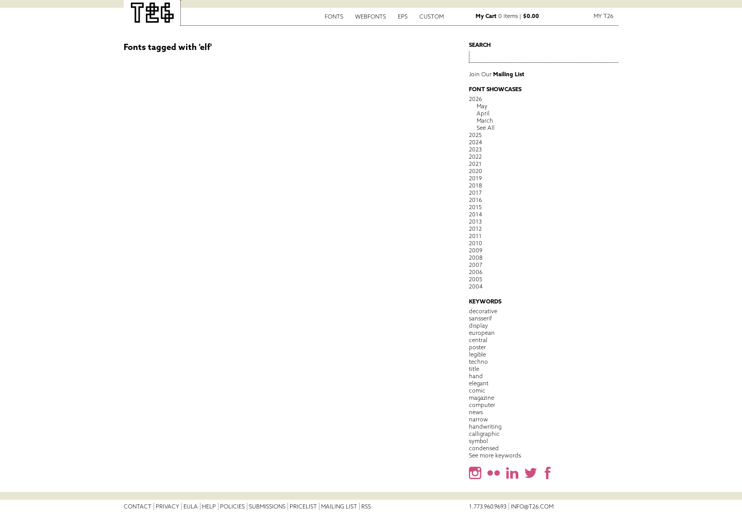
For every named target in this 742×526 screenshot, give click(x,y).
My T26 (603, 16)
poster (477, 347)
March (485, 120)
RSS (366, 506)
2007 (475, 264)
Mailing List (339, 506)
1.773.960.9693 (488, 506)
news (476, 412)
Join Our (497, 74)
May (482, 106)
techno (478, 361)
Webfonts (370, 16)
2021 (475, 163)
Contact (137, 506)
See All (486, 127)
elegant (478, 383)
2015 (475, 207)
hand (476, 376)
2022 (475, 156)
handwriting (485, 426)
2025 (475, 135)
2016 (475, 199)
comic (477, 390)
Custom (431, 16)
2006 (475, 272)
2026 (475, 99)
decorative (483, 311)
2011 (475, 236)
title (474, 368)
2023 (475, 149)
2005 (475, 279)
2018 (475, 185)
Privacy (167, 506)
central (478, 340)
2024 (475, 142)
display (478, 325)
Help (209, 506)
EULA (190, 506)
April (483, 113)
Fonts (334, 16)
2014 (475, 214)
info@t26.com (532, 506)
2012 (475, 228)
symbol (478, 441)
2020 (475, 171)
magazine (481, 397)
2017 (475, 192)
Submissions (267, 506)
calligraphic (484, 433)
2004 (476, 286)
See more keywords (495, 455)
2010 (475, 243)
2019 (475, 178)
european (482, 332)
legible (477, 354)
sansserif (480, 318)
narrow (478, 419)
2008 (475, 257)
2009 (475, 250)
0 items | (507, 16)
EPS (403, 16)
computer (482, 405)
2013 (475, 221)
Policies (232, 506)
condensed (484, 448)
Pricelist (303, 506)
